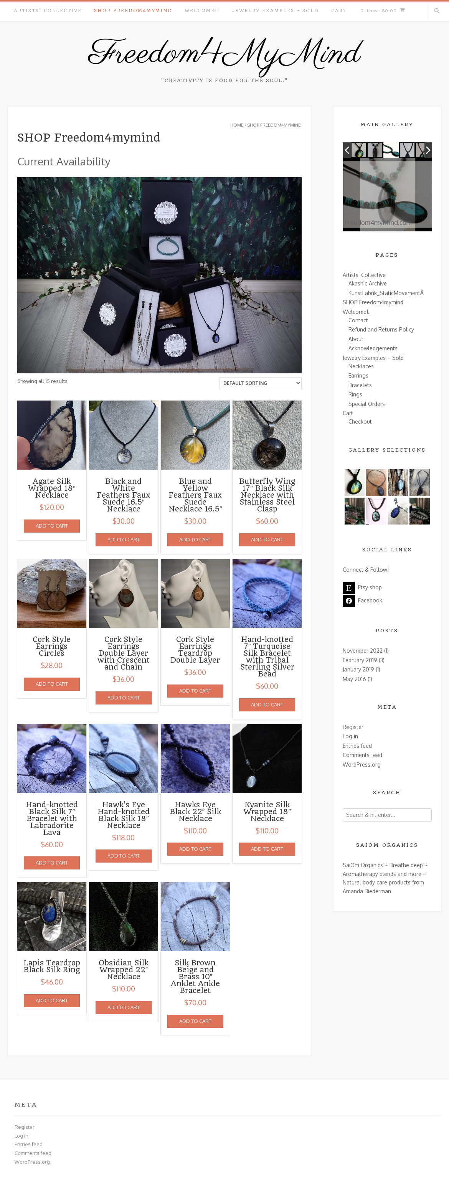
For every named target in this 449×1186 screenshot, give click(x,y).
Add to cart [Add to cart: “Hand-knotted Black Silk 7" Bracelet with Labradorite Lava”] (52, 862)
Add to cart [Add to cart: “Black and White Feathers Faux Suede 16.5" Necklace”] (123, 539)
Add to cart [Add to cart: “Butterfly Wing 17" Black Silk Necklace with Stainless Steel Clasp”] (267, 539)
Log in (350, 736)
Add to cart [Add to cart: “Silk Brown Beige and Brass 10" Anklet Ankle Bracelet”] (195, 1021)
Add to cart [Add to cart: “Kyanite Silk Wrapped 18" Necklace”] (267, 849)
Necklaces (361, 366)
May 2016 (354, 679)
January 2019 (358, 669)
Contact (358, 320)
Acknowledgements (373, 348)
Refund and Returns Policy (381, 329)
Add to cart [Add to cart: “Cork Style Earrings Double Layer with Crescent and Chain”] (123, 697)
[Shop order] (260, 383)
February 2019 (360, 660)
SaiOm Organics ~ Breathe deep (383, 865)
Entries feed (357, 745)
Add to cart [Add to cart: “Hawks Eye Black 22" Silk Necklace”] (195, 849)
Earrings (358, 375)
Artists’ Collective (48, 10)
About (355, 339)
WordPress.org (362, 764)
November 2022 (363, 650)
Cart (339, 10)
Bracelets (360, 385)
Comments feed (362, 755)
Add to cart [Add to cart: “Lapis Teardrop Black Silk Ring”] (52, 1000)
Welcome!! (202, 10)
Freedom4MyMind (224, 54)
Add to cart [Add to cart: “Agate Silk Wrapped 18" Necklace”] (52, 526)
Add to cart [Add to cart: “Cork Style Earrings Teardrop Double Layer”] (195, 691)
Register (353, 727)
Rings (355, 394)
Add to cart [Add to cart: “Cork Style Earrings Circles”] (52, 684)
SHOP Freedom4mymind (133, 10)
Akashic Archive (367, 283)
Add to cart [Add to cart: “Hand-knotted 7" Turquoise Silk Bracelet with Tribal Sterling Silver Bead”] (267, 704)
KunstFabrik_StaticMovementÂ (386, 293)
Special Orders (366, 404)
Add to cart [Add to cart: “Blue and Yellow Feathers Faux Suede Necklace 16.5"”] (195, 539)
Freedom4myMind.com (387, 226)
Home (236, 125)
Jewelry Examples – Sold (275, 10)
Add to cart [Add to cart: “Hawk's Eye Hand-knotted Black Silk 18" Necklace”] (123, 856)
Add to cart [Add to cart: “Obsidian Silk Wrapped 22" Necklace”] (123, 1007)
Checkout (360, 421)
